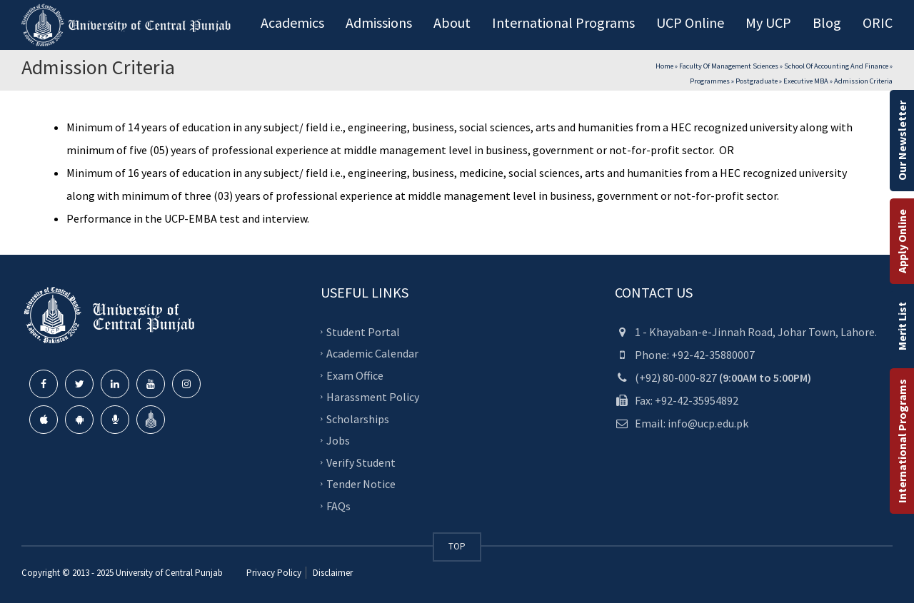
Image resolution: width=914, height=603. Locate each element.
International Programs (902, 441)
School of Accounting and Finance (836, 66)
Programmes (710, 81)
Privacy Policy (273, 573)
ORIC (878, 22)
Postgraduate (756, 81)
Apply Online (902, 241)
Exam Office (354, 375)
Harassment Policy (372, 397)
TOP (457, 546)
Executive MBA (805, 81)
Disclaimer (332, 573)
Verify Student (361, 462)
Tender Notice (361, 484)
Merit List (902, 326)
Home (664, 66)
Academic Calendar (372, 353)
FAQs (338, 505)
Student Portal (363, 331)
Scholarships (357, 418)
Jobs (338, 440)
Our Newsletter (902, 141)
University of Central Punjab (169, 573)
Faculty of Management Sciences (728, 66)
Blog (827, 22)
